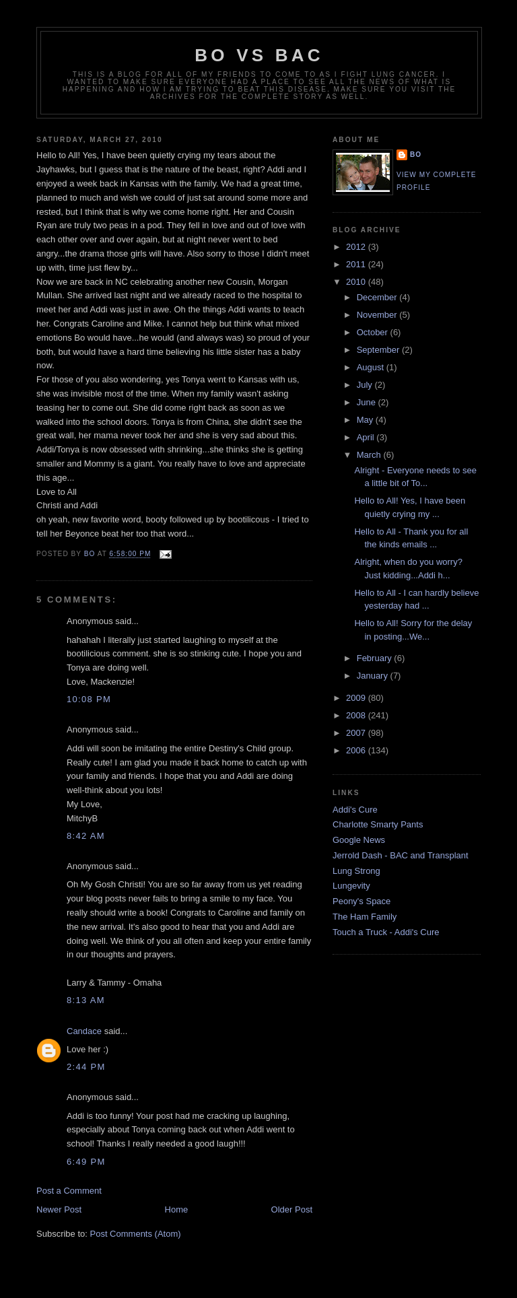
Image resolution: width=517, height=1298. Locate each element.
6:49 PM (86, 1162)
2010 (357, 282)
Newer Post (58, 1209)
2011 (357, 264)
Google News (359, 840)
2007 (357, 733)
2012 (357, 247)
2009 (357, 698)
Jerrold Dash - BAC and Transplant (401, 855)
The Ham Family (365, 917)
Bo (415, 154)
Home (176, 1209)
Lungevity (351, 886)
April (367, 437)
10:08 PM (89, 699)
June (367, 402)
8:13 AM (86, 1000)
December (378, 297)
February (375, 658)
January (373, 676)
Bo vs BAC (259, 55)
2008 (357, 715)
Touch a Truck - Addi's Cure (386, 932)
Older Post (291, 1209)
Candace (84, 1031)
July (366, 385)
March (370, 455)
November (378, 315)
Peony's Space (361, 901)
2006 (357, 750)
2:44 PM (86, 1067)
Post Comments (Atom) (135, 1234)
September (379, 350)
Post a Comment (69, 1191)
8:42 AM (86, 836)
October (373, 332)
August (371, 367)
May (366, 420)
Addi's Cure (355, 810)
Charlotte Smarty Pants (378, 824)
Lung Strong (356, 871)
